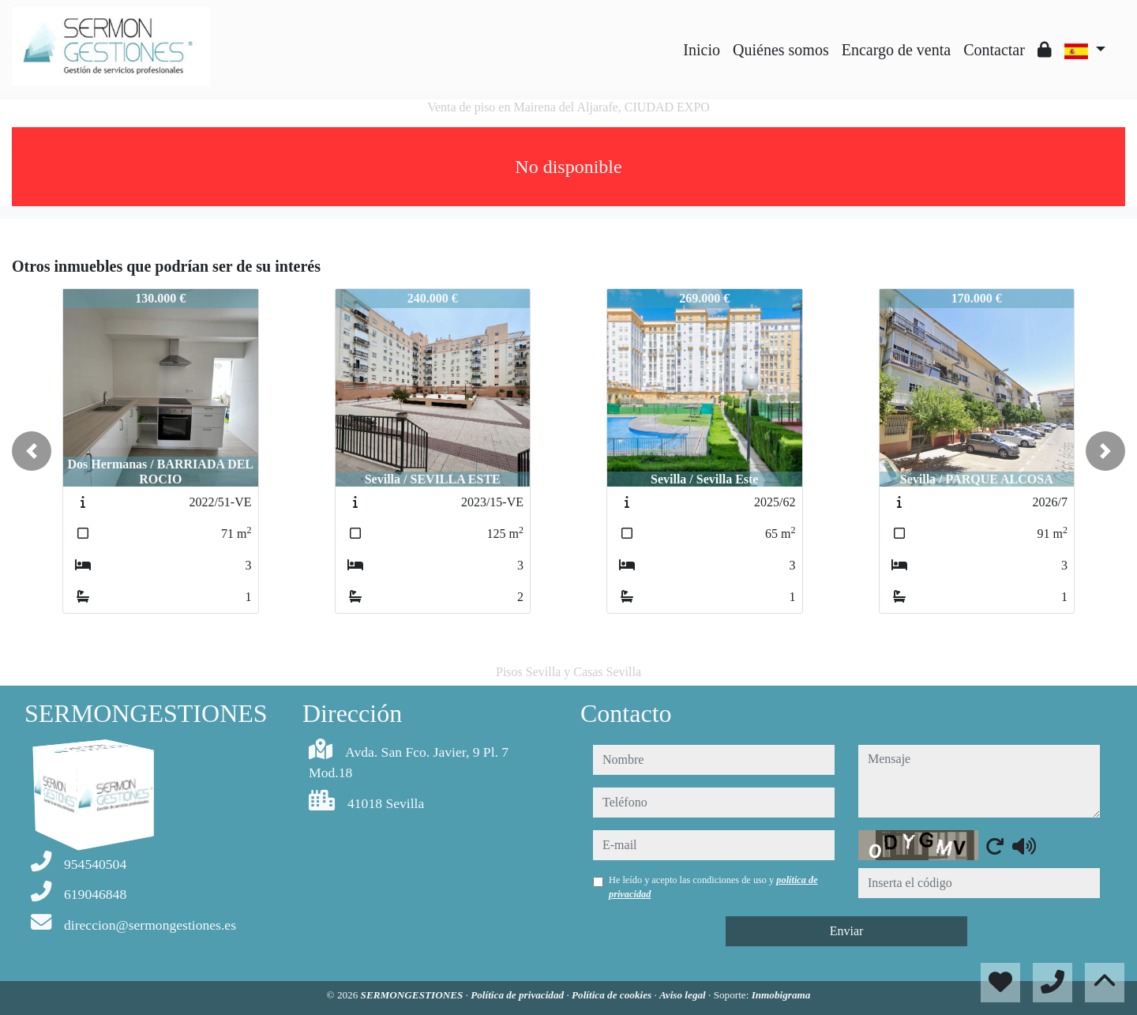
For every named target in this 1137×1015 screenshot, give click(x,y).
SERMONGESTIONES (413, 995)
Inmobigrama (781, 995)
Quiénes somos (781, 49)
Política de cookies (613, 995)
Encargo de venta (896, 49)
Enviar (847, 931)
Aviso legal (683, 995)
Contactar (994, 49)
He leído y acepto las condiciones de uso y (713, 887)
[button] (31, 451)
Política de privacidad (518, 995)
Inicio (701, 49)
